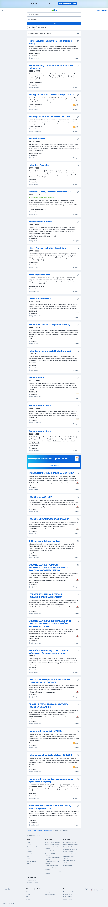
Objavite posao (49, 892)
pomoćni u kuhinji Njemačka (52, 842)
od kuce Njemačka (68, 851)
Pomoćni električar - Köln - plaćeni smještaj (49, 324)
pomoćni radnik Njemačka (52, 844)
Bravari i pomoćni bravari (40, 221)
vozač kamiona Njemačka (70, 854)
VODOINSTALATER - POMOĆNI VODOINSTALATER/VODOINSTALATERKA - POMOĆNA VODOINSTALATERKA (49, 568)
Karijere (28, 899)
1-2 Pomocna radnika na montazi (44, 541)
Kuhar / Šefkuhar (37, 138)
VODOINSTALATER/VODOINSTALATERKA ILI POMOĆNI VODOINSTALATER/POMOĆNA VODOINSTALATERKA (50, 624)
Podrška (28, 894)
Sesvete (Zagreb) (31, 861)
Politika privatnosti (68, 899)
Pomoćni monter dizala (40, 298)
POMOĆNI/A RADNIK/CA (40, 497)
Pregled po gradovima (32, 882)
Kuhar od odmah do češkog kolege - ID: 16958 (50, 755)
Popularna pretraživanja (69, 892)
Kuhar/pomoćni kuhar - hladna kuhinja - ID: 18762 (52, 95)
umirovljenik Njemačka (69, 860)
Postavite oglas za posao (67, 3)
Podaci (27, 896)
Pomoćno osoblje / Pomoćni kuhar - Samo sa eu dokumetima (51, 66)
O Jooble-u (29, 892)
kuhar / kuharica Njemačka (52, 865)
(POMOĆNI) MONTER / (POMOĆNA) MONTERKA (51, 473)
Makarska (29, 851)
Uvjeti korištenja (67, 896)
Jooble (12, 903)
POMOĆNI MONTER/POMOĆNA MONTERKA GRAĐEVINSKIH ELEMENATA (50, 681)
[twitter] (96, 889)
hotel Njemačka (67, 862)
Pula (28, 849)
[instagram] (91, 889)
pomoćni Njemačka (50, 851)
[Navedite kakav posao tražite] (54, 15)
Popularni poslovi (31, 880)
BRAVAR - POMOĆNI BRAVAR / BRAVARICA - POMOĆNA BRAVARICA (49, 705)
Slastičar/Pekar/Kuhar (39, 274)
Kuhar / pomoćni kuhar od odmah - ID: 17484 (49, 116)
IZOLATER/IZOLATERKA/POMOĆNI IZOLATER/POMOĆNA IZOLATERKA (45, 595)
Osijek (28, 858)
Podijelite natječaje (50, 894)
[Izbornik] (2, 10)
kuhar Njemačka (67, 865)
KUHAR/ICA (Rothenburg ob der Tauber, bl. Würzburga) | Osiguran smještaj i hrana (49, 651)
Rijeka (28, 856)
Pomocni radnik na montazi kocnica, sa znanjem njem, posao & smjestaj (51, 780)
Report (75, 58)
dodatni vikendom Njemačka (70, 844)
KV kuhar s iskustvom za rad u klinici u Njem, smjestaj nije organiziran (50, 807)
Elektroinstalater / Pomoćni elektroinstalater (50, 191)
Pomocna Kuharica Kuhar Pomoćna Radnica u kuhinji (50, 42)
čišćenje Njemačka (68, 847)
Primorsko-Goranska (32, 847)
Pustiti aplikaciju (101, 10)
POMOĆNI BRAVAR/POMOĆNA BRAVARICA (49, 519)
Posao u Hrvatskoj (68, 894)
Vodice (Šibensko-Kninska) (34, 854)
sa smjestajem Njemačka (69, 842)
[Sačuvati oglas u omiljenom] (78, 41)
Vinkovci (29, 863)
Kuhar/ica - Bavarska (39, 165)
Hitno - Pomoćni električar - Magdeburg (47, 248)
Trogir (28, 842)
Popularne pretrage (33, 835)
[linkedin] (100, 889)
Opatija (29, 844)
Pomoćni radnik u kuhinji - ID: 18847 (45, 731)
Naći (54, 23)
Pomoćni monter (37, 377)
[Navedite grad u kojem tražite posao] (54, 19)
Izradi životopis (54, 465)
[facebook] (86, 889)
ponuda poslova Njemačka (70, 849)
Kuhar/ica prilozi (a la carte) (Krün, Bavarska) (50, 351)
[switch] (78, 33)
